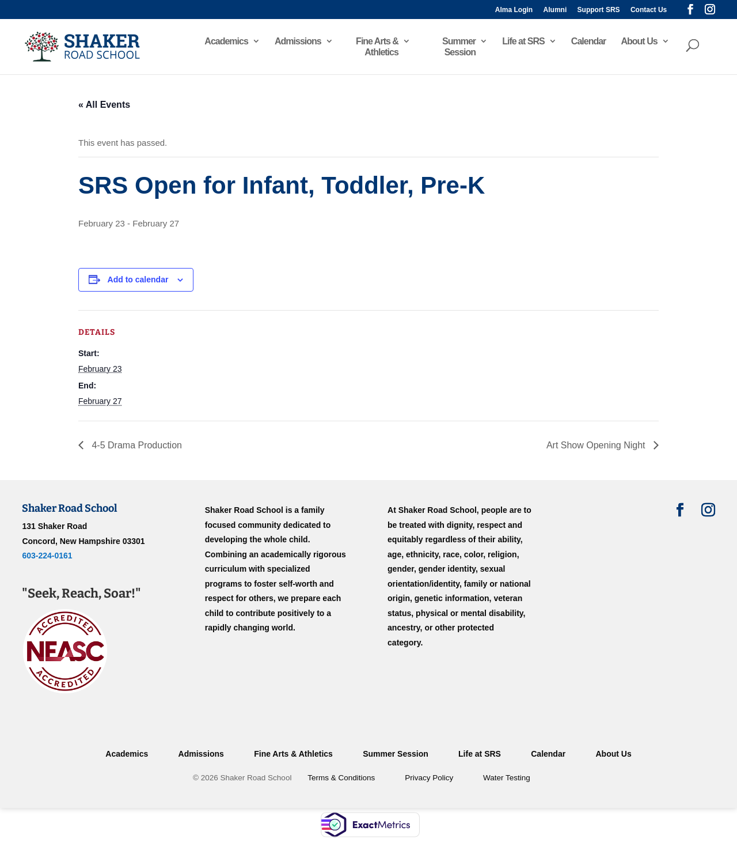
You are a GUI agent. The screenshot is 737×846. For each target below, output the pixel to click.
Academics (226, 41)
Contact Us (648, 10)
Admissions (298, 41)
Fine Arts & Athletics (377, 46)
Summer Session (459, 46)
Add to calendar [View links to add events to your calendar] (138, 279)
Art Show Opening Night (597, 445)
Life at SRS (523, 41)
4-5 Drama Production (135, 445)
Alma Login (514, 10)
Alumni (555, 10)
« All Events (104, 104)
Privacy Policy (429, 777)
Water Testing (506, 777)
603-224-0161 (47, 555)
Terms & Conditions (341, 777)
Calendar (588, 41)
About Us (639, 41)
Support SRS (599, 10)
